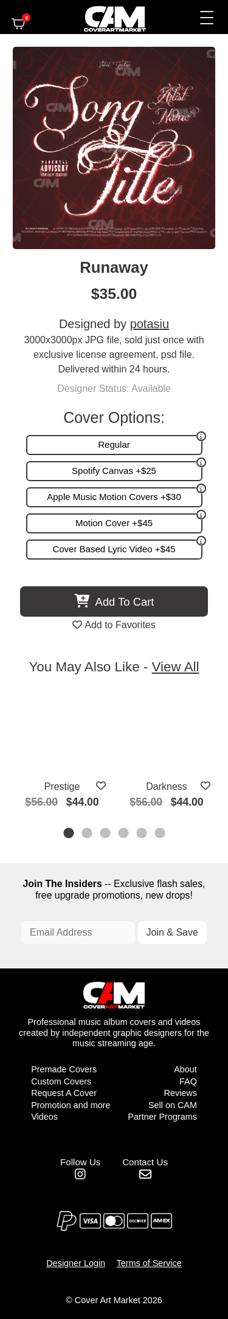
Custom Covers (61, 1081)
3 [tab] (106, 834)
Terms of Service (149, 1263)
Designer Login (75, 1263)
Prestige (62, 786)
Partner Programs (162, 1117)
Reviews (180, 1093)
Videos (44, 1117)
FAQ (188, 1081)
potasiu (150, 324)
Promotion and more (70, 1105)
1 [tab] (69, 834)
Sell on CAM (172, 1105)
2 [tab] (87, 834)
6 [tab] (160, 834)
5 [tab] (142, 834)
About (185, 1069)
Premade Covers (64, 1069)
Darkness (166, 786)
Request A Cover (64, 1093)
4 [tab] (124, 834)
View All (175, 666)
